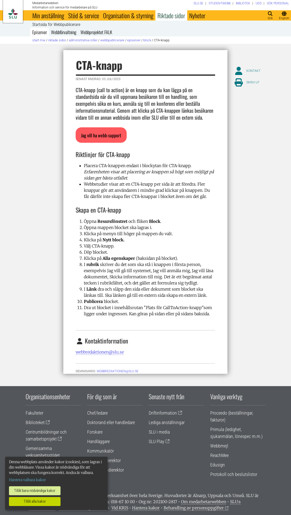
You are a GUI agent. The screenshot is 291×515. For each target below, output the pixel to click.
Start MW (38, 40)
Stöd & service (83, 15)
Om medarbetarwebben (203, 501)
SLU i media (159, 432)
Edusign (217, 465)
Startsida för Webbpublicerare (56, 25)
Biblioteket (35, 422)
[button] (101, 135)
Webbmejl (219, 446)
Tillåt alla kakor (35, 501)
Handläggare (98, 441)
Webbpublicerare (112, 40)
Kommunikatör (100, 451)
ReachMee (219, 455)
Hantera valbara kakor (27, 480)
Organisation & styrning (128, 15)
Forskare (95, 432)
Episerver (39, 32)
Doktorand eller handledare (111, 422)
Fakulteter (34, 413)
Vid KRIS (120, 507)
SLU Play (156, 441)
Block (147, 40)
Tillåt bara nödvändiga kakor (34, 490)
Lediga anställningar (167, 422)
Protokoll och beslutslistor (233, 474)
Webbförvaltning (63, 32)
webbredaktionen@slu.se (100, 352)
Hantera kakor (146, 507)
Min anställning (48, 15)
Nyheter (197, 15)
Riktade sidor (171, 15)
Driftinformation (163, 413)
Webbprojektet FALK (96, 32)
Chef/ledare (97, 413)
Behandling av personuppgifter (194, 507)
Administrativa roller (83, 40)
